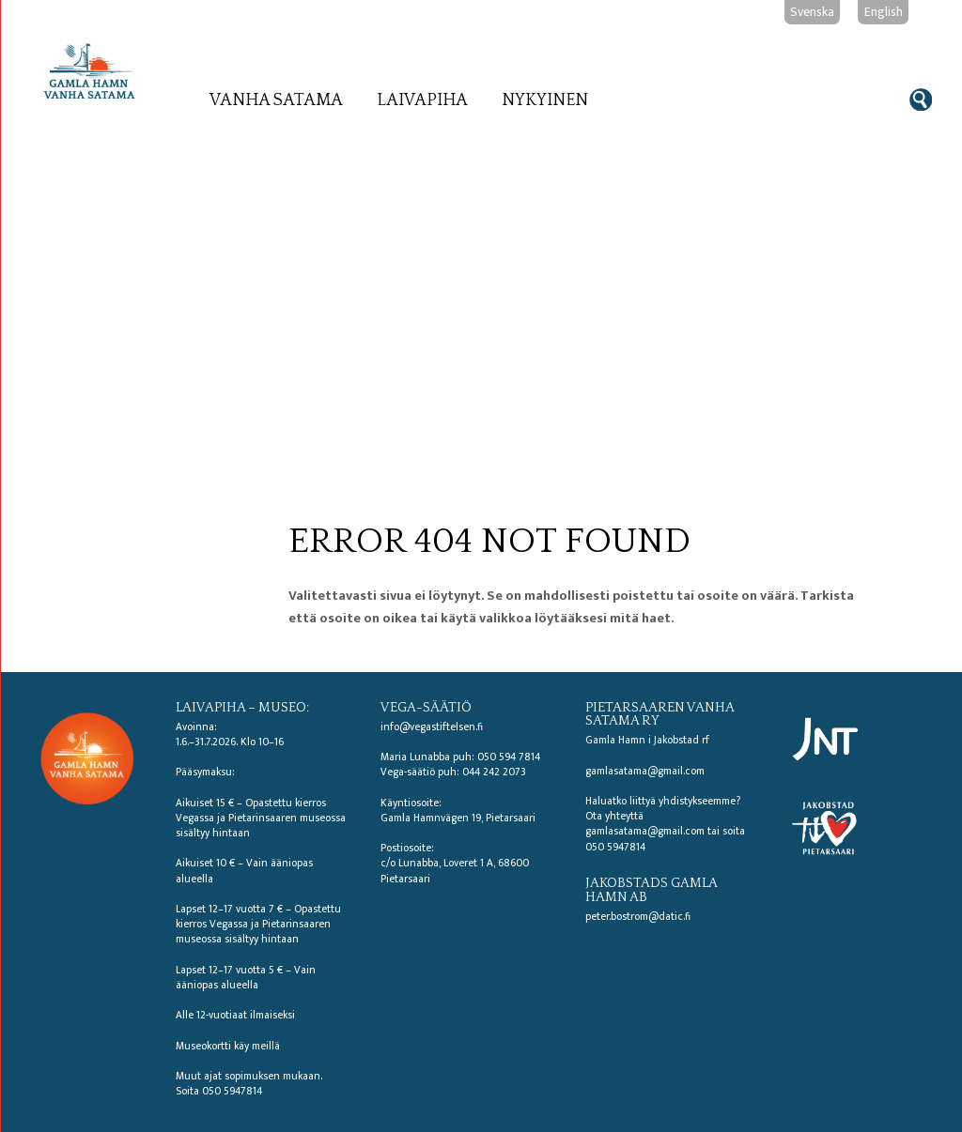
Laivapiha (422, 100)
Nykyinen (545, 100)
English (883, 12)
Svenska (812, 12)
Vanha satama (276, 100)
